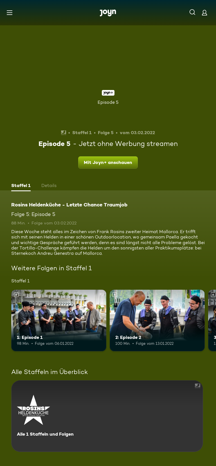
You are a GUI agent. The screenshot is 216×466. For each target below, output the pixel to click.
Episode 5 (108, 102)
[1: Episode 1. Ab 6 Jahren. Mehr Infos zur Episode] (58, 321)
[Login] (204, 12)
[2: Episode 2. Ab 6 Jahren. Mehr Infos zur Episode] (157, 321)
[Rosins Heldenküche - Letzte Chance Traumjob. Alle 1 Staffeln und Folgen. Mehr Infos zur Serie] (107, 416)
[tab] (21, 186)
